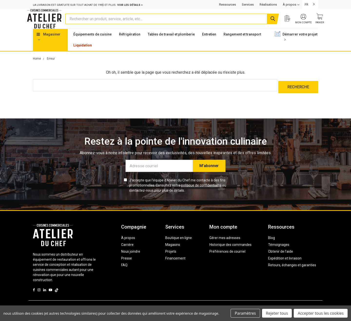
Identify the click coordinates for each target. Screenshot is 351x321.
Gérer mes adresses (224, 245)
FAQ (124, 273)
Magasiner (48, 46)
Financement (175, 266)
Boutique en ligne (178, 245)
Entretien (209, 43)
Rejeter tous (277, 313)
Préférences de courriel (227, 259)
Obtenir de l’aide (280, 259)
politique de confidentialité (201, 193)
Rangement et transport (242, 43)
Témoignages (278, 252)
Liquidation (82, 54)
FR (306, 4)
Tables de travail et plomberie (171, 43)
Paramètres (245, 313)
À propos (128, 245)
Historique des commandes (230, 252)
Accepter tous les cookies (321, 313)
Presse (126, 266)
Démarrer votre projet (300, 46)
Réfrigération (129, 43)
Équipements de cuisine (92, 43)
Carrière (127, 252)
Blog (271, 245)
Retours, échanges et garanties (292, 273)
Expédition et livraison (285, 266)
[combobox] (310, 4)
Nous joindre (130, 259)
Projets (170, 259)
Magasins (172, 252)
